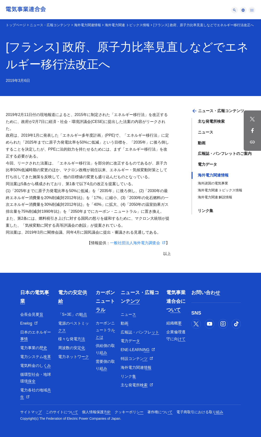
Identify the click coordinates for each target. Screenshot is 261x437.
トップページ (16, 25)
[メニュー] (234, 10)
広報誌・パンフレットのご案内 (225, 154)
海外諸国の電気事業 (213, 183)
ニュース (205, 132)
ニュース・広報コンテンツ (50, 25)
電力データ (207, 164)
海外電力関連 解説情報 (215, 197)
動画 (201, 143)
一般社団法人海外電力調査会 (135, 243)
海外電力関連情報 (87, 25)
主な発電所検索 (211, 121)
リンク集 (205, 211)
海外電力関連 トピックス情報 (127, 25)
